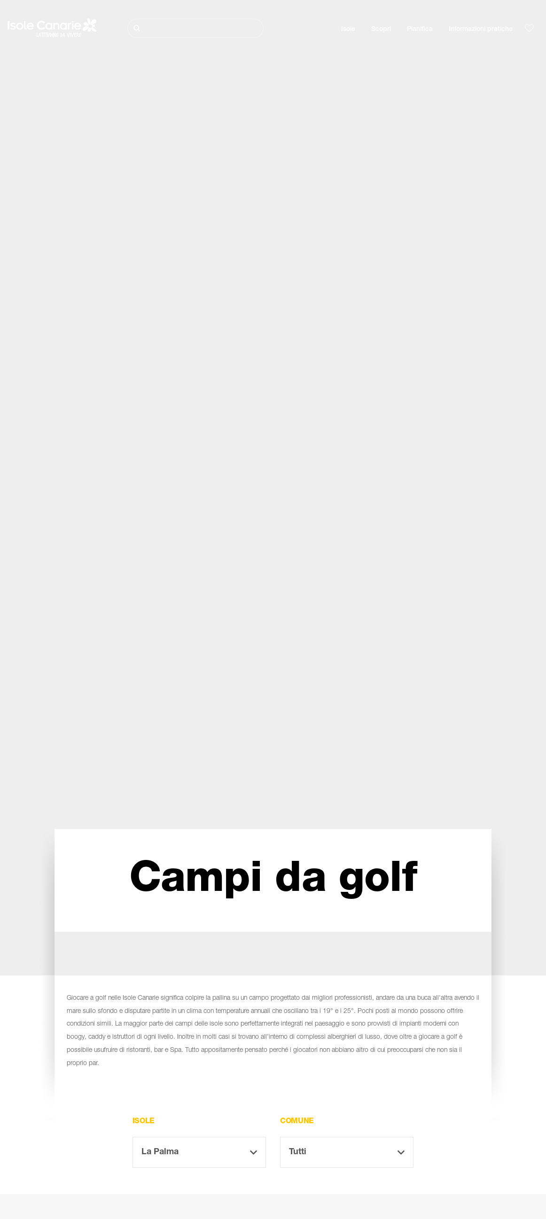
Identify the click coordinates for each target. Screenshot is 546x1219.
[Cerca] (195, 28)
